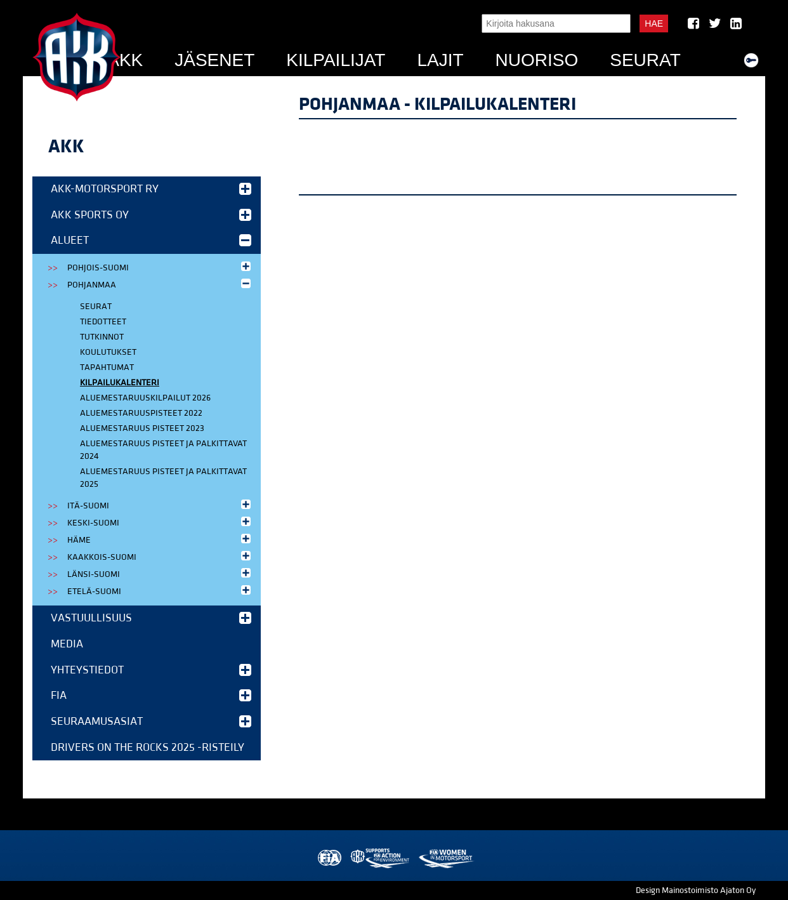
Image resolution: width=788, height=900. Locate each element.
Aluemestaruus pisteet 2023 (142, 428)
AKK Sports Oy (151, 215)
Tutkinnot (102, 337)
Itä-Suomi (160, 505)
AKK (125, 60)
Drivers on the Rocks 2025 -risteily (147, 747)
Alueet (151, 240)
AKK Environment (380, 858)
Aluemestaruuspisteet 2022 (141, 413)
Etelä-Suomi (160, 590)
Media (67, 644)
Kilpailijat (335, 60)
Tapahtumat (107, 367)
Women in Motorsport (446, 858)
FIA (151, 695)
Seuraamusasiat (151, 721)
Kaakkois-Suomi (160, 556)
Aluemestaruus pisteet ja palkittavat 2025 (163, 478)
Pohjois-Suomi (160, 267)
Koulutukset (108, 352)
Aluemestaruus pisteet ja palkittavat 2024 (163, 450)
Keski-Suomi (160, 522)
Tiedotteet (103, 322)
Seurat (645, 60)
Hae (654, 23)
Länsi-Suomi (160, 573)
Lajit (440, 60)
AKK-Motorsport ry (151, 189)
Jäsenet (214, 60)
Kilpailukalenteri (119, 382)
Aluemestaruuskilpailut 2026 (145, 398)
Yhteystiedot (151, 670)
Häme (160, 539)
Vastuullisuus (151, 618)
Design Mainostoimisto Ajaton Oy (696, 890)
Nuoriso (537, 60)
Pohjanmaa (160, 284)
